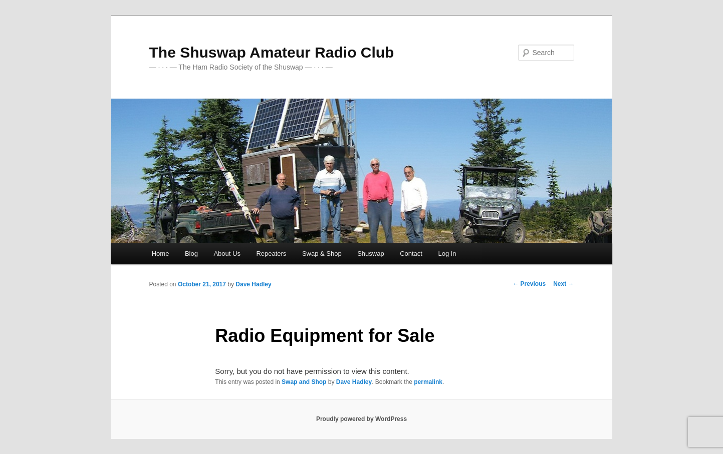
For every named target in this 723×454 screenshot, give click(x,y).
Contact (411, 253)
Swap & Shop (322, 253)
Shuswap (370, 253)
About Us (226, 253)
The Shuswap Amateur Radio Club (271, 52)
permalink (428, 381)
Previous (529, 283)
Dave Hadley (253, 284)
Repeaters (271, 253)
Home (160, 253)
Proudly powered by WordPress (361, 418)
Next (563, 283)
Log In (447, 253)
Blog (191, 253)
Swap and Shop (304, 381)
